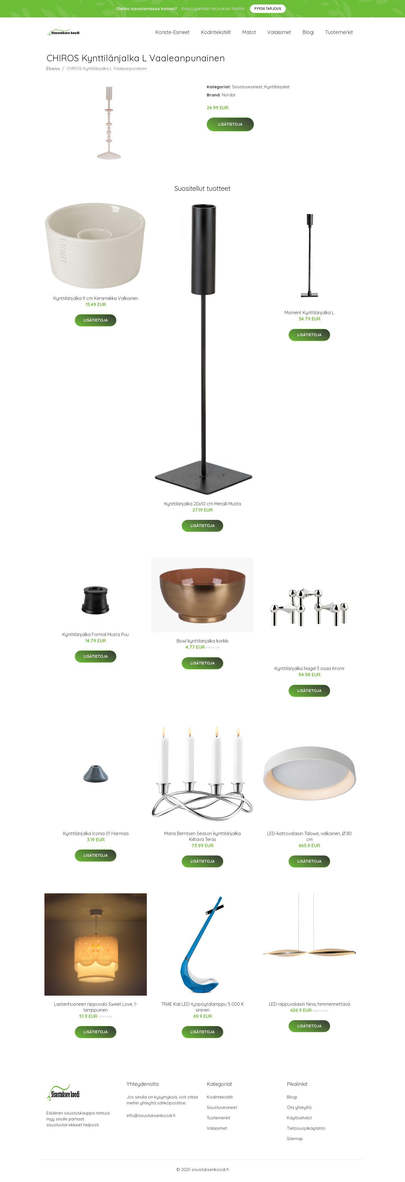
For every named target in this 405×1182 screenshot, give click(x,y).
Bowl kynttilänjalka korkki (202, 644)
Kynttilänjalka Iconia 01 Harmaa (96, 836)
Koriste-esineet (172, 33)
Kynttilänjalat (276, 89)
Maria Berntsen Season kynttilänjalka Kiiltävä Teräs (202, 839)
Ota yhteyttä (299, 1110)
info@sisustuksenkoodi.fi (151, 1118)
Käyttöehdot (299, 1120)
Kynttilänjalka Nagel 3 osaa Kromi (309, 671)
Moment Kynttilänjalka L (309, 315)
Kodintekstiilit (216, 33)
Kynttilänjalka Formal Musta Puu (95, 637)
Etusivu (53, 71)
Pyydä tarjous (268, 8)
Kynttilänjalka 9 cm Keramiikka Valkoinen (95, 301)
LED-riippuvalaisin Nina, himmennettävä (309, 1007)
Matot (249, 33)
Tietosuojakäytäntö (306, 1131)
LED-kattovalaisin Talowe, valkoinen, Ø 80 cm (309, 839)
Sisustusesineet (247, 89)
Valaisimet (279, 33)
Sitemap (295, 1141)
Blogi (308, 33)
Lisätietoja (230, 127)
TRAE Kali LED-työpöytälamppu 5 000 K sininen (202, 1010)
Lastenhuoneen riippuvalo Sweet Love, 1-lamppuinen (96, 1010)
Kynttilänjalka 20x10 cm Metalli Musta (202, 506)
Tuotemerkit (339, 33)
